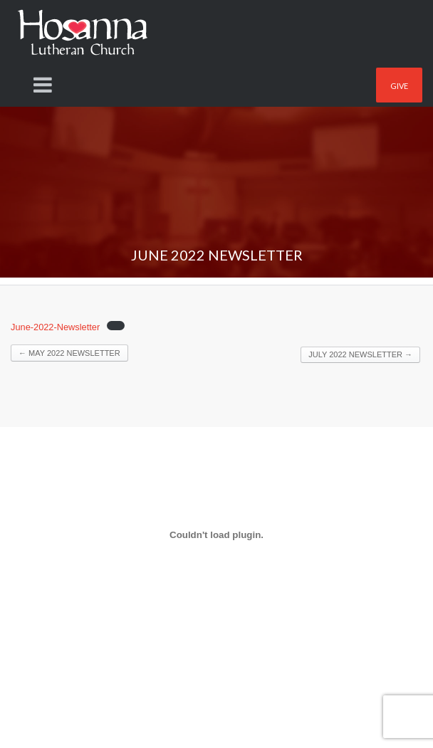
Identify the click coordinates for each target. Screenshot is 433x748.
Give (399, 85)
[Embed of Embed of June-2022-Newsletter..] (216, 534)
